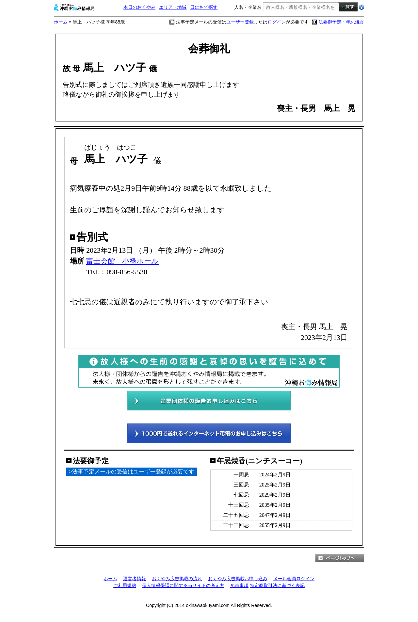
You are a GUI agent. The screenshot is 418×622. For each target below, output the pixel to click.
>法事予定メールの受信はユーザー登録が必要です (131, 472)
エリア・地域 (172, 7)
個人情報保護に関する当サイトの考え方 (183, 585)
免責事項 (239, 585)
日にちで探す (203, 7)
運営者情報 (134, 578)
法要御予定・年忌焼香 (341, 21)
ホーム (61, 21)
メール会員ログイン (293, 578)
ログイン (276, 21)
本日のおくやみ (139, 7)
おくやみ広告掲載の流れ (177, 578)
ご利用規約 (124, 585)
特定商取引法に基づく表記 (277, 585)
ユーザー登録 (240, 21)
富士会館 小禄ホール (122, 261)
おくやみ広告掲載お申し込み (237, 578)
